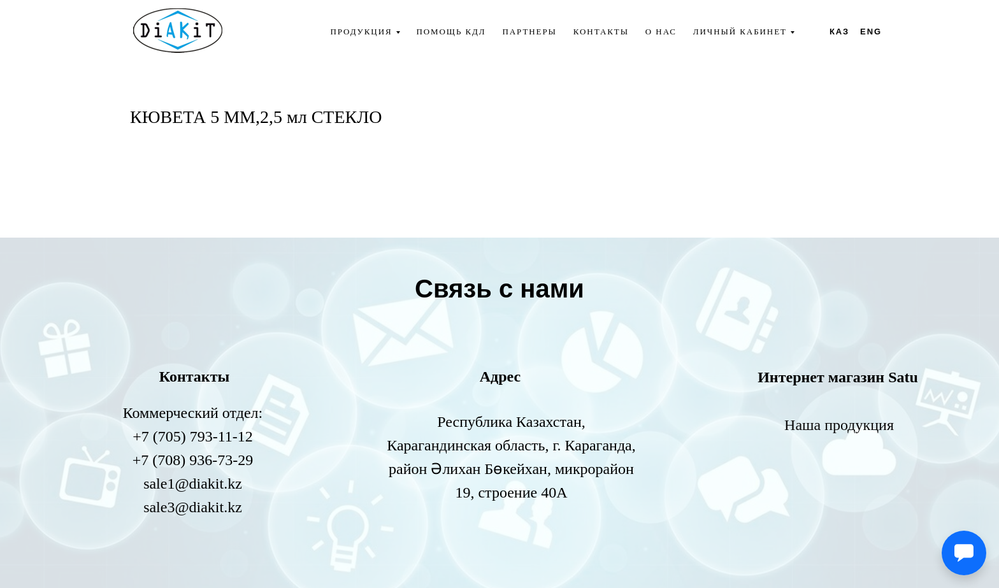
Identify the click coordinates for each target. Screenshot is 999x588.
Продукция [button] (361, 31)
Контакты (601, 31)
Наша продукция (839, 425)
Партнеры (530, 31)
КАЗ (839, 31)
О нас (661, 31)
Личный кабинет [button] (740, 31)
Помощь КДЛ (450, 31)
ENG (871, 31)
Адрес (500, 376)
